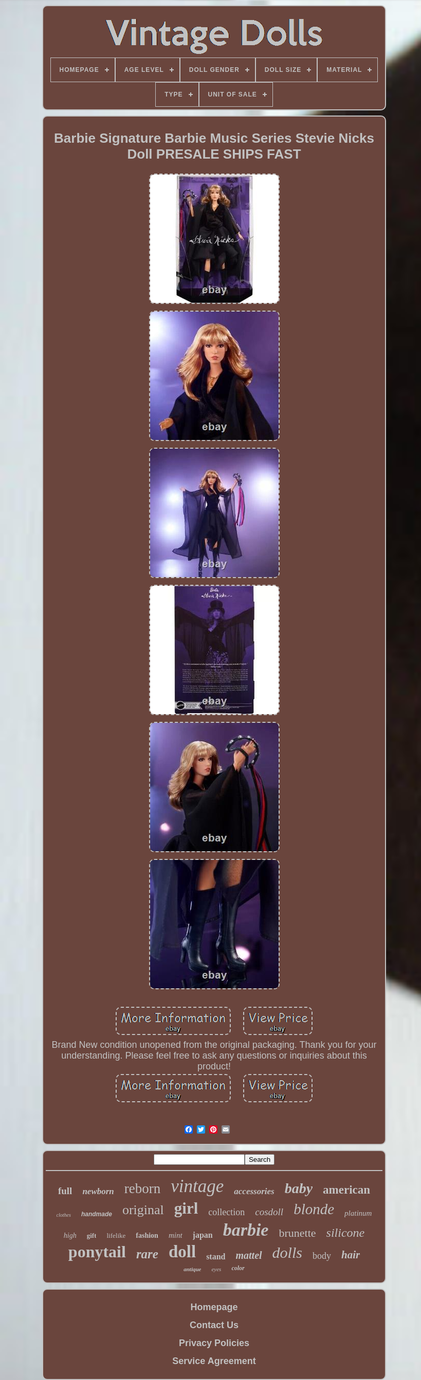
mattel (249, 1255)
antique (192, 1269)
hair (350, 1255)
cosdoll (269, 1211)
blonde (314, 1209)
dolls (287, 1252)
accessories (254, 1191)
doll (182, 1251)
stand (215, 1256)
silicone (345, 1232)
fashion (147, 1235)
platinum (358, 1213)
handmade (96, 1214)
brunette (297, 1232)
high (70, 1235)
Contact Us (214, 1325)
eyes (216, 1269)
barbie (246, 1229)
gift (92, 1235)
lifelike (115, 1235)
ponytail (97, 1251)
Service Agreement (213, 1361)
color (237, 1268)
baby (299, 1188)
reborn (142, 1188)
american (346, 1189)
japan (203, 1235)
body (322, 1256)
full (65, 1190)
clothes (64, 1215)
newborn (98, 1191)
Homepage (213, 1307)
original (143, 1209)
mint (175, 1235)
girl (186, 1208)
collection (226, 1212)
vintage (197, 1186)
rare (147, 1254)
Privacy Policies (214, 1343)
